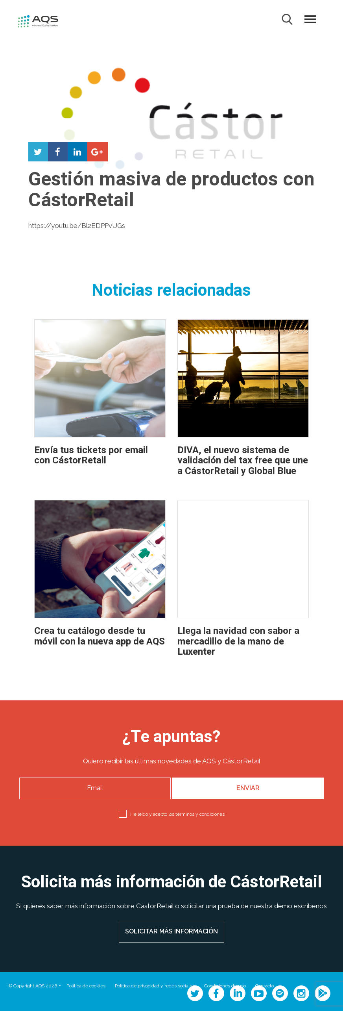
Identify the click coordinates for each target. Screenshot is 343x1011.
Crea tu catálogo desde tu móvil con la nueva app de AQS (99, 636)
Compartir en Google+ (97, 151)
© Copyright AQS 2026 (33, 986)
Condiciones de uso (225, 986)
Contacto (264, 986)
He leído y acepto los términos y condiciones (177, 814)
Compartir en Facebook (58, 151)
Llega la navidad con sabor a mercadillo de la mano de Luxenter (238, 641)
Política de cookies (85, 986)
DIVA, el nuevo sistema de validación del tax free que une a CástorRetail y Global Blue (242, 460)
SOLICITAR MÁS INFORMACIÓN (171, 931)
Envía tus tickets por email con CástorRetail (91, 455)
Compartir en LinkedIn (77, 151)
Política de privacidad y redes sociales (155, 986)
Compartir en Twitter (38, 151)
